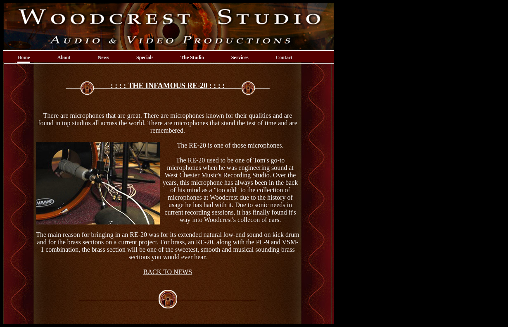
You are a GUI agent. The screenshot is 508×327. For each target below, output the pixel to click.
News (103, 57)
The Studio (192, 57)
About (64, 57)
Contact (284, 57)
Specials (144, 57)
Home (23, 57)
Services (240, 57)
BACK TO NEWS (167, 271)
